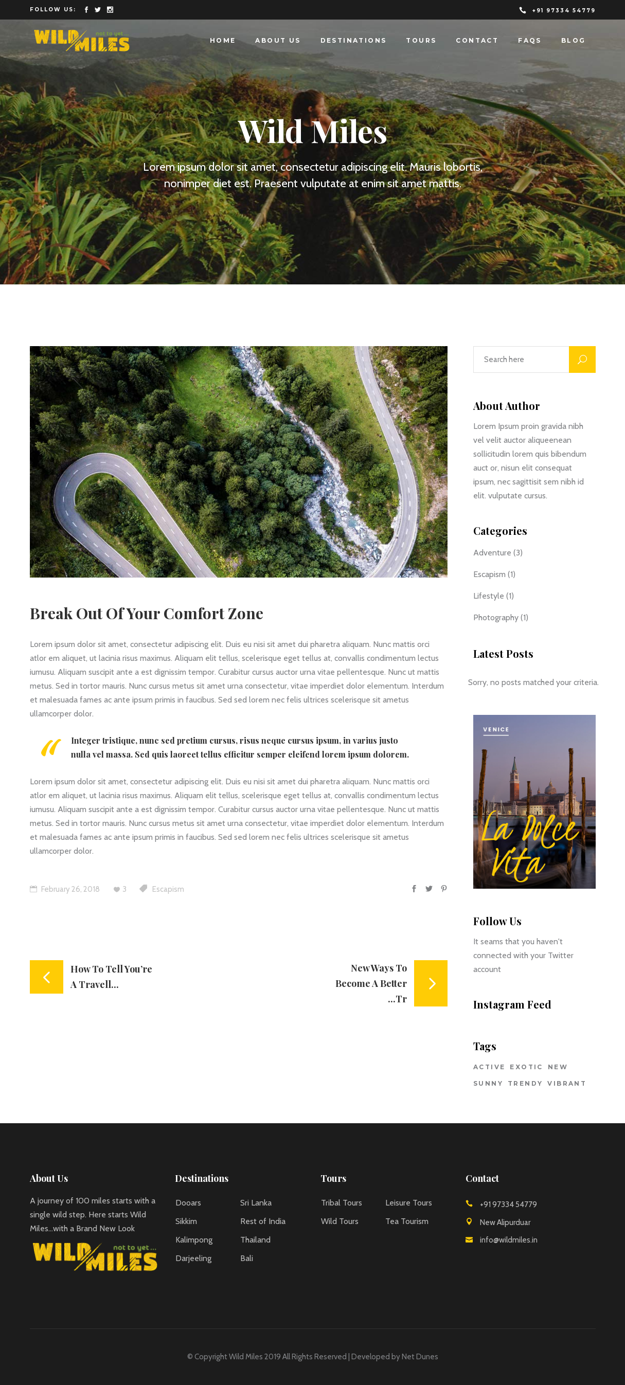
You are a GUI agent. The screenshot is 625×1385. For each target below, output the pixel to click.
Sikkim (186, 1221)
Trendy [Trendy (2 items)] (525, 1083)
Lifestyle (488, 596)
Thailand (255, 1240)
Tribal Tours (341, 1203)
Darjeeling (193, 1258)
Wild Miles (246, 1356)
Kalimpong (193, 1240)
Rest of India (262, 1221)
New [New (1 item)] (558, 1067)
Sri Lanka (256, 1203)
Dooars (188, 1203)
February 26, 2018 (65, 889)
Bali (246, 1258)
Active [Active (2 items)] (489, 1067)
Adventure (492, 552)
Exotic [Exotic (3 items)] (526, 1067)
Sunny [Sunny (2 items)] (488, 1083)
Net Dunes (420, 1356)
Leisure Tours (408, 1203)
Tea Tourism (406, 1221)
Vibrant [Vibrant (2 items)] (566, 1083)
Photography (496, 617)
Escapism (168, 889)
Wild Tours (340, 1221)
